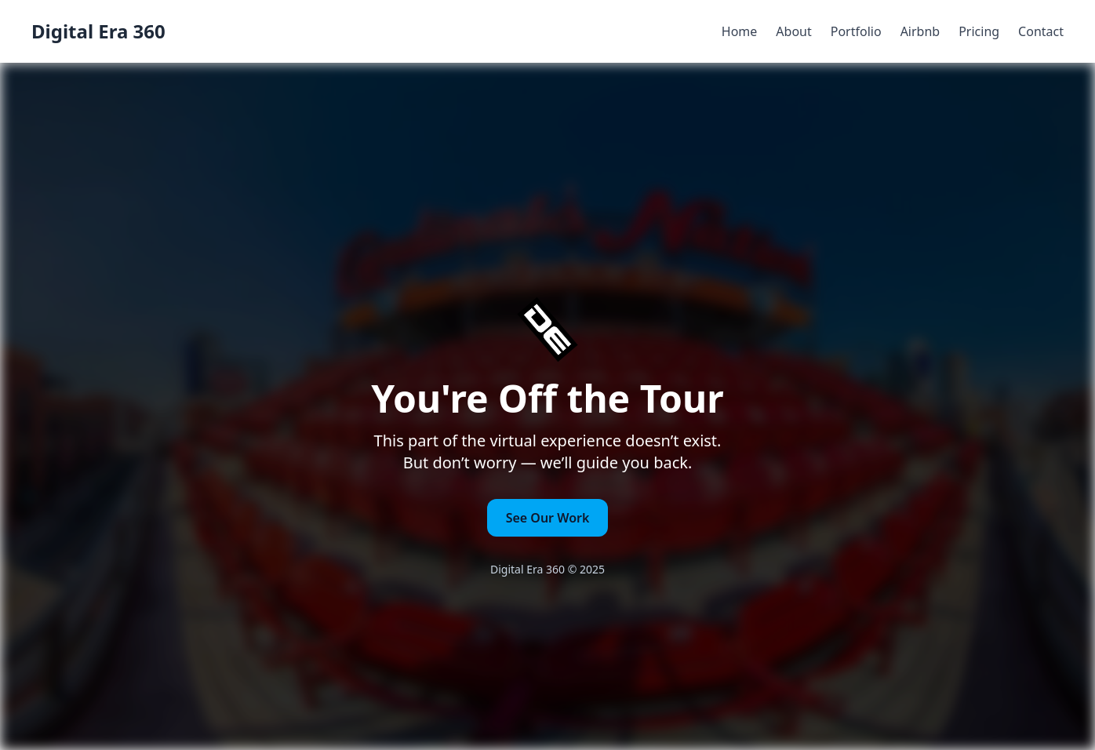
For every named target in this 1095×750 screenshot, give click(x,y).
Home (740, 31)
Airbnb (920, 31)
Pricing (979, 31)
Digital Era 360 (98, 31)
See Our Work (548, 517)
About (793, 31)
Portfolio (856, 31)
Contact (1041, 31)
